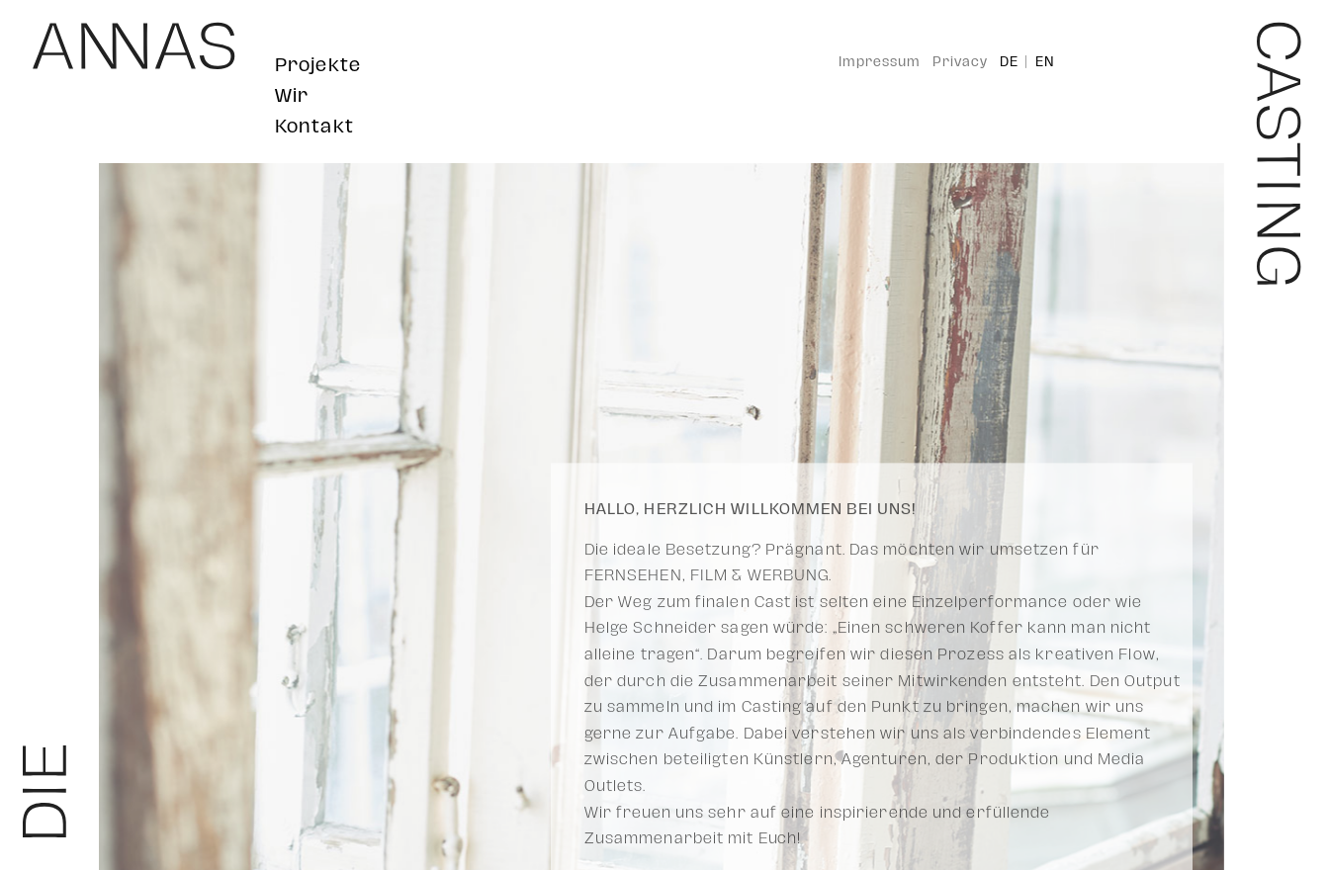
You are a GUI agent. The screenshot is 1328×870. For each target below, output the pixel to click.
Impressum (880, 62)
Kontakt (314, 126)
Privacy (960, 62)
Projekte (318, 64)
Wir (292, 95)
